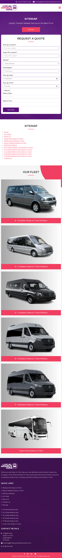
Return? (7, 90)
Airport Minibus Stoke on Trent (15, 143)
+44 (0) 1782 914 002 (24, 2)
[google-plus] (32, 554)
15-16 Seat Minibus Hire (10, 518)
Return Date (7, 93)
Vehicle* (6, 60)
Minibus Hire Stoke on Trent (14, 141)
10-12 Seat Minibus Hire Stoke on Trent (18, 149)
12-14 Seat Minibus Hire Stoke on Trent (18, 152)
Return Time (7, 101)
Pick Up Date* (8, 75)
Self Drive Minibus (10, 145)
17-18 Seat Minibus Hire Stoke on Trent (18, 156)
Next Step (10, 110)
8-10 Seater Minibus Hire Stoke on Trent (18, 147)
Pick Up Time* (8, 83)
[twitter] (28, 554)
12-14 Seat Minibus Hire (10, 515)
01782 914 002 (8, 546)
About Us (7, 136)
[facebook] (25, 554)
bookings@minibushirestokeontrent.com (48, 2)
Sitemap (5, 505)
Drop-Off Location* (10, 52)
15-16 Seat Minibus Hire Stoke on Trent (18, 154)
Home (6, 132)
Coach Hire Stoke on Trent (13, 139)
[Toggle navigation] (60, 7)
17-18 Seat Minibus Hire (10, 521)
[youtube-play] (36, 554)
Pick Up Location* (9, 45)
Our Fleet (7, 134)
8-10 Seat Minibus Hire (10, 509)
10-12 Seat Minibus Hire (10, 512)
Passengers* (7, 68)
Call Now (31, 29)
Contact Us (8, 158)
